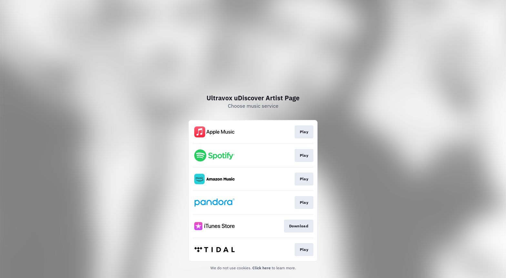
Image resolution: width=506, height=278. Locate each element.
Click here (261, 267)
